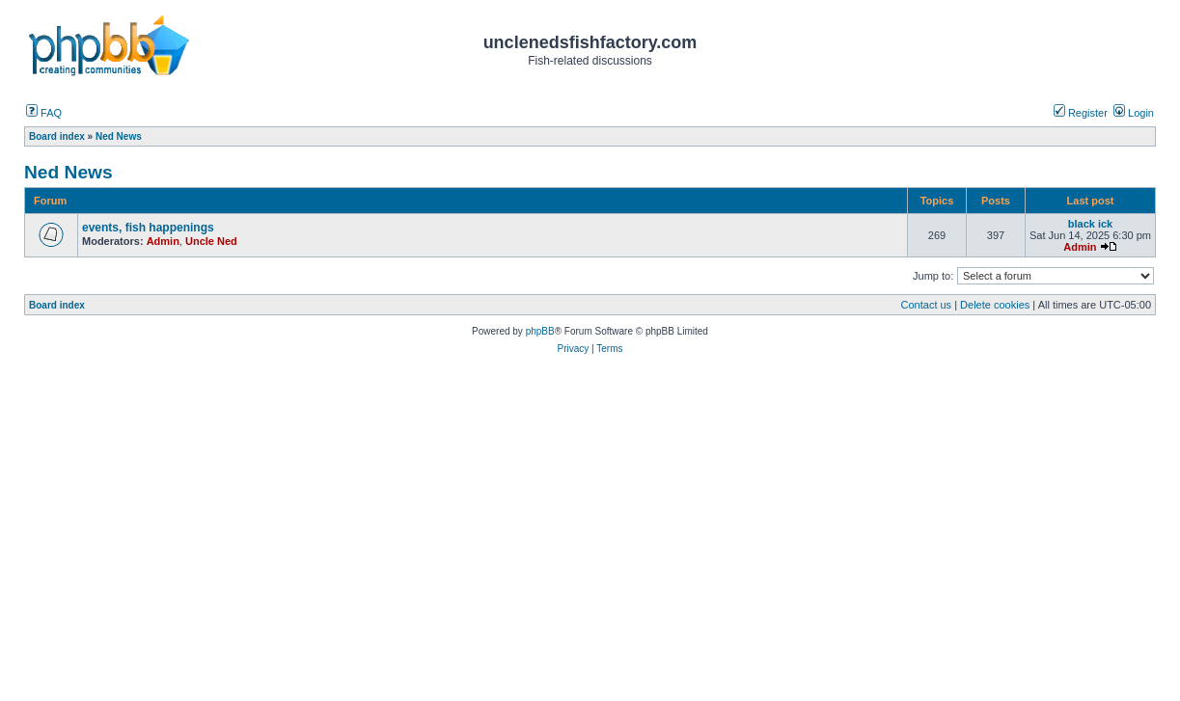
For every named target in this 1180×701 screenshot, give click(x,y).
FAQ (44, 113)
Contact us (926, 304)
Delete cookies (994, 304)
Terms (609, 348)
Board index (57, 305)
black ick (1090, 223)
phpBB (540, 331)
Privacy (573, 348)
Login (1133, 113)
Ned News (68, 172)
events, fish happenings (148, 227)
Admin (163, 241)
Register (1081, 113)
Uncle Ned (211, 241)
